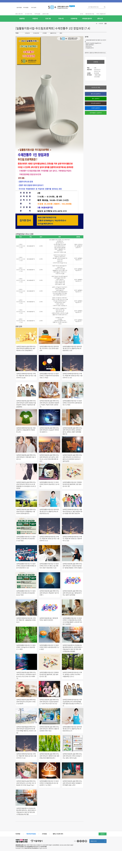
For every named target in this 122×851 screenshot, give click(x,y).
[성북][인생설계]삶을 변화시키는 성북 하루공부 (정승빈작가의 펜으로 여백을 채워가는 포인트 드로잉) (26, 730)
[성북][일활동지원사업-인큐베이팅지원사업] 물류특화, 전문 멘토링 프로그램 (72, 484)
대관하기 (103, 834)
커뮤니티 (61, 18)
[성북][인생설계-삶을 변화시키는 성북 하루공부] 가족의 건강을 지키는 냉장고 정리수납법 (72, 756)
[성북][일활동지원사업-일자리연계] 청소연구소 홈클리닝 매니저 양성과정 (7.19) (72, 348)
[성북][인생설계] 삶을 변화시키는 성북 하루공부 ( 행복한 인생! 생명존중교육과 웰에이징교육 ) (49, 756)
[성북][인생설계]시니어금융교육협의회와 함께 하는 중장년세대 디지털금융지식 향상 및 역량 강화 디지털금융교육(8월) (72, 648)
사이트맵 (44, 834)
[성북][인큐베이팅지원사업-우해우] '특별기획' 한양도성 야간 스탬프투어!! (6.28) (26, 376)
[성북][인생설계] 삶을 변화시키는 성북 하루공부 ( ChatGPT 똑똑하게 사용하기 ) (49, 430)
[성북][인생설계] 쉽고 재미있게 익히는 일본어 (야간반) (49, 619)
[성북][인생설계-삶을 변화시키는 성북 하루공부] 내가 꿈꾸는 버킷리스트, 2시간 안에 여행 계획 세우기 (49, 458)
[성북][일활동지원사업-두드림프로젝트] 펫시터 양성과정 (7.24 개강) (49, 484)
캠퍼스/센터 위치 (19, 14)
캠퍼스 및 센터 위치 (58, 834)
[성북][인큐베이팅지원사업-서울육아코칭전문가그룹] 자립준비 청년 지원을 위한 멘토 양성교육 (72, 511)
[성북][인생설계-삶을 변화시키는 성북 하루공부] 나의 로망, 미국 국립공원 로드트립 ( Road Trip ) (26, 783)
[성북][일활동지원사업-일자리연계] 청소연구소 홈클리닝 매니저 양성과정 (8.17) (72, 729)
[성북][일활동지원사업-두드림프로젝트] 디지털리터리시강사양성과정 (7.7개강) (49, 376)
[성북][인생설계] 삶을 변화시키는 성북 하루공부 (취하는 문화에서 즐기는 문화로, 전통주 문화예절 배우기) (72, 431)
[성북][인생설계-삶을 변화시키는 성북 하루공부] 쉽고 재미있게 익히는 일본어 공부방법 (72, 593)
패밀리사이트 (98, 841)
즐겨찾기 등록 (45, 14)
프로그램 (48, 18)
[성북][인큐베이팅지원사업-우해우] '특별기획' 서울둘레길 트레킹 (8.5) (26, 620)
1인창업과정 (27, 33)
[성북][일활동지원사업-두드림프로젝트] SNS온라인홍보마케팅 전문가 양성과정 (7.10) (26, 566)
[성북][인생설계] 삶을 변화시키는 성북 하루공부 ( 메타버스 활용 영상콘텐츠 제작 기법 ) (49, 729)
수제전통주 (44, 33)
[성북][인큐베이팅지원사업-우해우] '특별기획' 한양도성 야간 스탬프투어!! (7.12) (26, 756)
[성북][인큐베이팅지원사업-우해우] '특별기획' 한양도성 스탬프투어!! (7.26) (72, 539)
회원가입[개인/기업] (90, 14)
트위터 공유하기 (96, 108)
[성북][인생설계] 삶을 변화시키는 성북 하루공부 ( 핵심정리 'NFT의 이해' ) (49, 593)
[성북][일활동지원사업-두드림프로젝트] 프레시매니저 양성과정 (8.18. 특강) (26, 593)
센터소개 (100, 18)
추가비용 (90, 75)
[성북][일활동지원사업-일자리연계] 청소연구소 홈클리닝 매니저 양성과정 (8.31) (49, 511)
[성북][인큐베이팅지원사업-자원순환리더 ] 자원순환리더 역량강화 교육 (26, 430)
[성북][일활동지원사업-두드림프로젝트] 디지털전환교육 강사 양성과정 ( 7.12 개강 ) (49, 783)
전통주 (61, 33)
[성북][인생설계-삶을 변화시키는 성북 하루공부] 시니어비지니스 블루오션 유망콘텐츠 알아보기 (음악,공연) (72, 458)
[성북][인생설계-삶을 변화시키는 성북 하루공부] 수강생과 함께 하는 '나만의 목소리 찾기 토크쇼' (49, 702)
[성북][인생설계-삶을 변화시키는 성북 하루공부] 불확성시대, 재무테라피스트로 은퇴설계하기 (26, 348)
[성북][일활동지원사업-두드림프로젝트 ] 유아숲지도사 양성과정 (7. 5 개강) (26, 647)
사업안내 (35, 18)
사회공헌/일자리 (87, 18)
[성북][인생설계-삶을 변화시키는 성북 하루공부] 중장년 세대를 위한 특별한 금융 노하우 (72, 783)
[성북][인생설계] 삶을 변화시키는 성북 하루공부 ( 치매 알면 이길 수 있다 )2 (26, 457)
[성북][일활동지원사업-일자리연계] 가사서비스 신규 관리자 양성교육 (49, 348)
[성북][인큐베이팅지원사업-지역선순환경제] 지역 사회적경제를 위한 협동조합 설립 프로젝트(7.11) (72, 703)
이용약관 (17, 834)
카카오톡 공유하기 (96, 103)
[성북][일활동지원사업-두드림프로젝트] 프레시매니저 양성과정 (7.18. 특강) (26, 539)
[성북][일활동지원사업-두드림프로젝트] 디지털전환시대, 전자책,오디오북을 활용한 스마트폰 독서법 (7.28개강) (72, 621)
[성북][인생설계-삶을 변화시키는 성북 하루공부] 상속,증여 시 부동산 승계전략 (26, 702)
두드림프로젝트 (36, 33)
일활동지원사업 (53, 33)
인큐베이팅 (74, 18)
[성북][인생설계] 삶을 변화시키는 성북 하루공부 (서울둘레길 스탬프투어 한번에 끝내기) (26, 511)
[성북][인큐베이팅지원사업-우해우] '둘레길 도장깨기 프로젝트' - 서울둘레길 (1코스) (72, 674)
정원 (90, 68)
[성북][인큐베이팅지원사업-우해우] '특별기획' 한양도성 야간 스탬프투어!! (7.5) (49, 539)
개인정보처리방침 (31, 834)
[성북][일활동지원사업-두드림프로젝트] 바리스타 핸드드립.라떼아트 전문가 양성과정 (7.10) (49, 566)
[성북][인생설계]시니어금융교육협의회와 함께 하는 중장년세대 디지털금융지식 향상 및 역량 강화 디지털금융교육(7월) (26, 811)
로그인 (81, 14)
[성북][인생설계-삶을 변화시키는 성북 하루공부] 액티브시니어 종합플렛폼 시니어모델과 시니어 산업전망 (26, 485)
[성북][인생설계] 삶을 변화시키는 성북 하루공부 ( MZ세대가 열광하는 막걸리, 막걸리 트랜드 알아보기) (49, 404)
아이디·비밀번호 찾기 (101, 14)
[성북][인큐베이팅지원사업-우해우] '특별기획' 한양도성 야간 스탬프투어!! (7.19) (72, 376)
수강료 (90, 73)
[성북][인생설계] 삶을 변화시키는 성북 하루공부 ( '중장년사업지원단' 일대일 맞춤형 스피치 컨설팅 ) (72, 566)
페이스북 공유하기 (96, 94)
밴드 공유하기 (95, 99)
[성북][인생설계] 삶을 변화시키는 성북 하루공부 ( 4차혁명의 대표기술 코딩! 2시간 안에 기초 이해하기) (26, 675)
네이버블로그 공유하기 (96, 113)
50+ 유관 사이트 (28, 14)
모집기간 (90, 70)
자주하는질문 (37, 14)
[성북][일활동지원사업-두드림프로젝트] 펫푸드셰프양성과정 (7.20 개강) (49, 647)
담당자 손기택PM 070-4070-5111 (98, 52)
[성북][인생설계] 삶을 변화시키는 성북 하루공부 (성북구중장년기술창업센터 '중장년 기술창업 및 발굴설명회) (26, 404)
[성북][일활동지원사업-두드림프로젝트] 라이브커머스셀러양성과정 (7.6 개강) (72, 403)
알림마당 (22, 18)
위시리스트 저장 (96, 87)
